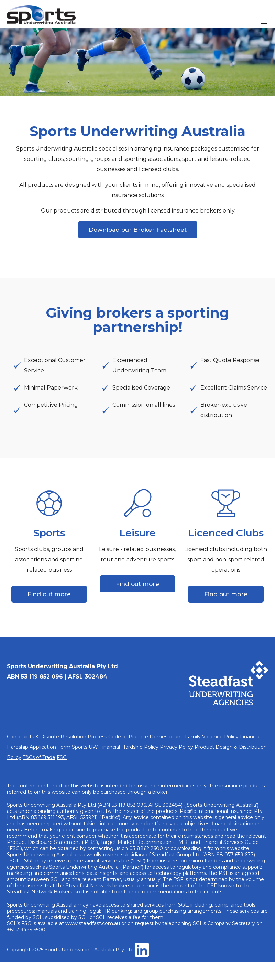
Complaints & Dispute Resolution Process (57, 737)
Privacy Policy (176, 747)
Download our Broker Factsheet (138, 229)
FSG (62, 757)
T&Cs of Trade (39, 757)
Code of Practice (128, 737)
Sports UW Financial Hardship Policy (115, 747)
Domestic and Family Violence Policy (194, 737)
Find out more (49, 594)
